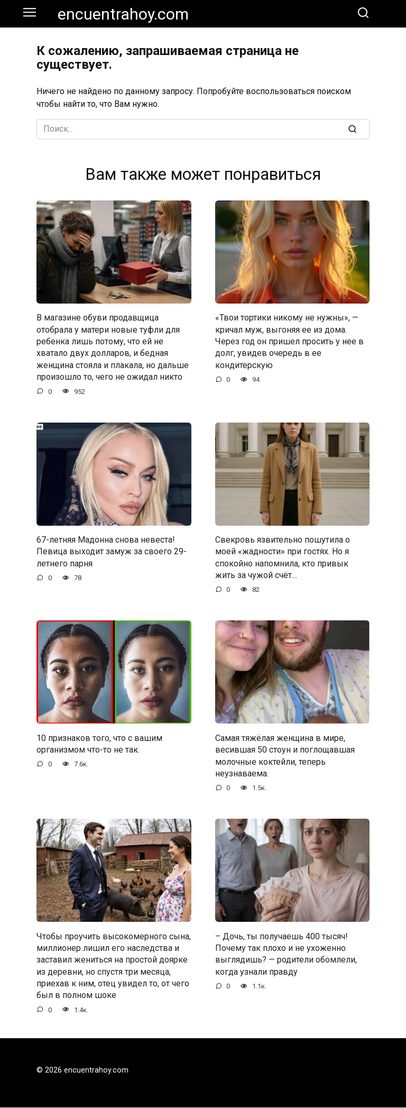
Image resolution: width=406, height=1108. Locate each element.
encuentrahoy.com (123, 14)
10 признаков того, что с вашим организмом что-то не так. (99, 744)
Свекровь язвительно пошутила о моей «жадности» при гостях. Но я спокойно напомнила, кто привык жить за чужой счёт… (282, 557)
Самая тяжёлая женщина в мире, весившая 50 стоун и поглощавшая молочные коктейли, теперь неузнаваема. (285, 756)
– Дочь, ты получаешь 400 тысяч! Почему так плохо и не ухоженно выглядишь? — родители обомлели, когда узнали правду (286, 954)
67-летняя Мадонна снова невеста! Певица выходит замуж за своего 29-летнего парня (111, 552)
